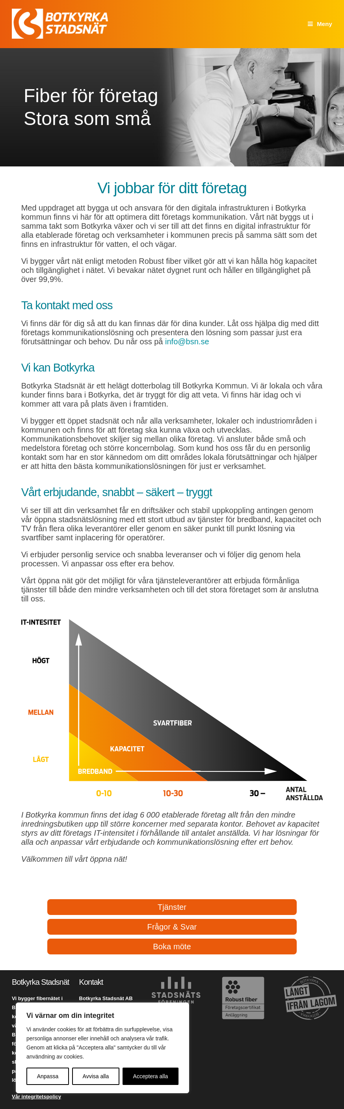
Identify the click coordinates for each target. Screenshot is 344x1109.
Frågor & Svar (172, 926)
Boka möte (172, 946)
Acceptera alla (150, 1076)
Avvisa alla (96, 1076)
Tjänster (172, 907)
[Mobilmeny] (320, 24)
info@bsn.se (187, 341)
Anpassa (47, 1076)
